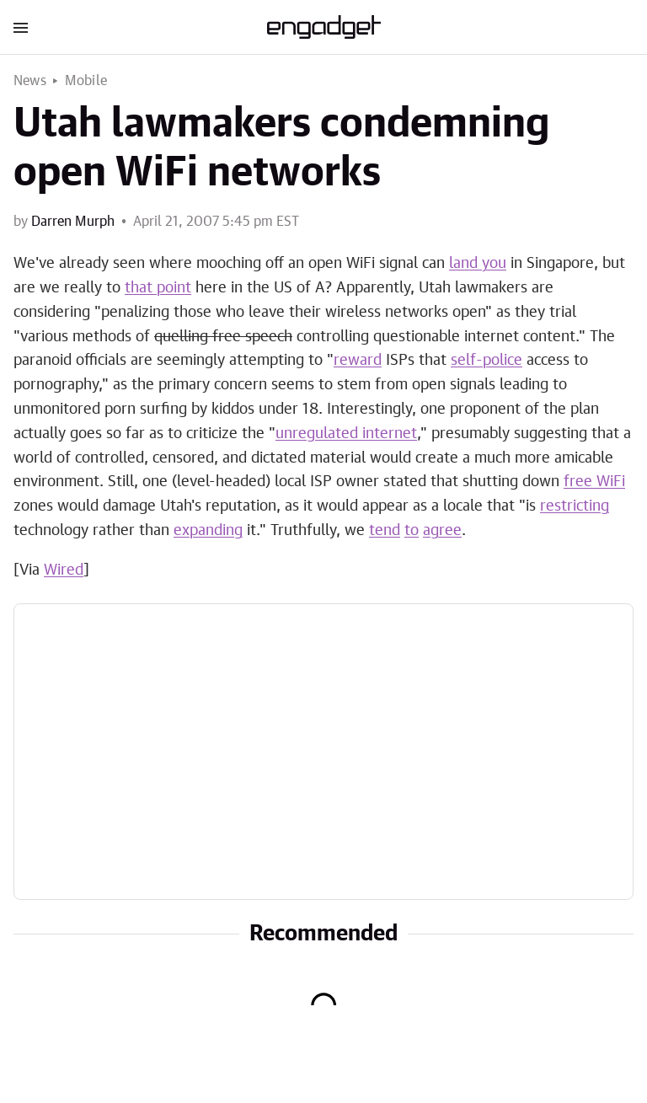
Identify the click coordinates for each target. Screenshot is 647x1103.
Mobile (86, 81)
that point (158, 288)
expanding (208, 530)
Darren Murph (73, 221)
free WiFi (594, 482)
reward (358, 360)
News (29, 81)
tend (384, 530)
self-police (486, 360)
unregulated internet (346, 434)
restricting (574, 506)
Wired (63, 570)
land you (477, 263)
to (411, 530)
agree (442, 530)
